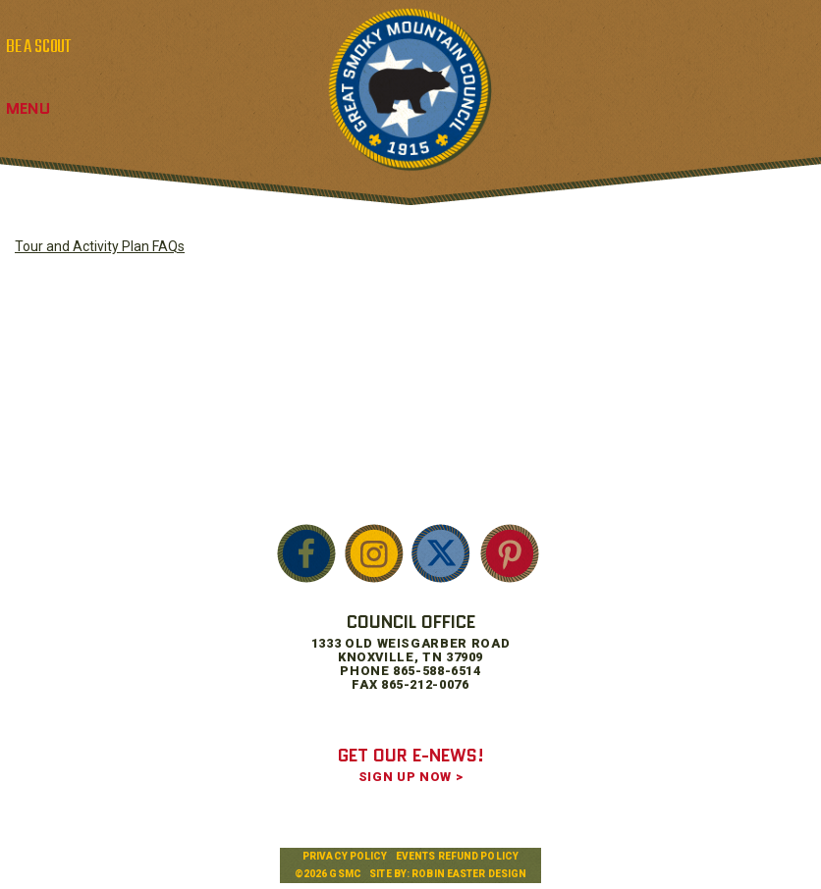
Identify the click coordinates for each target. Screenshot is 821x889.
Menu (28, 108)
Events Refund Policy (457, 856)
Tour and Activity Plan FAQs (100, 246)
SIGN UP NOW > (410, 776)
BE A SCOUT (38, 47)
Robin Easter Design (468, 873)
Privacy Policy (344, 856)
